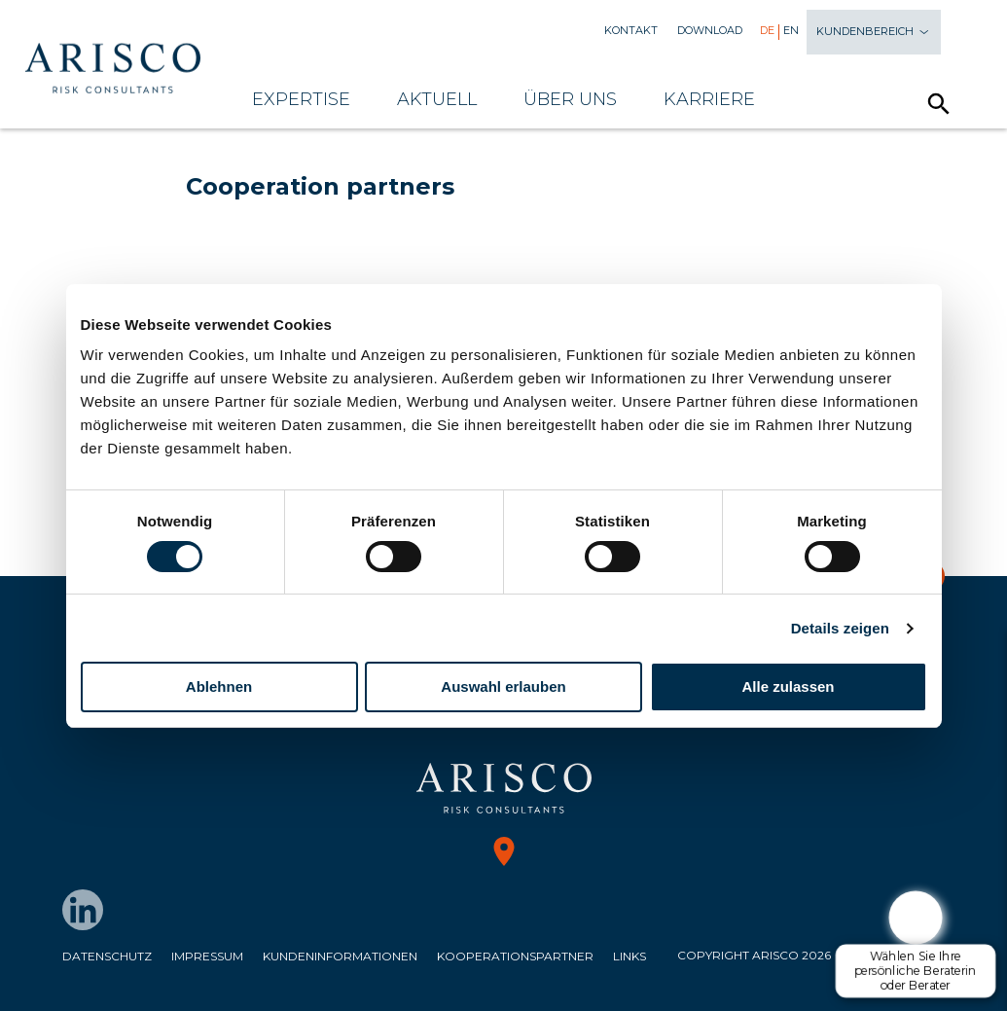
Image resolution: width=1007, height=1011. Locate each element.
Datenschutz (107, 956)
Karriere (709, 99)
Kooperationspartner (515, 956)
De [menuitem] (767, 30)
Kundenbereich (873, 32)
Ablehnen (219, 686)
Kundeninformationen (340, 956)
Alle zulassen (787, 686)
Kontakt (631, 30)
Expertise (301, 99)
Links (629, 956)
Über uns (570, 99)
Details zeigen (840, 628)
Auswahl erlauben (503, 686)
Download (709, 30)
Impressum (207, 956)
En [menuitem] (791, 30)
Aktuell (437, 99)
